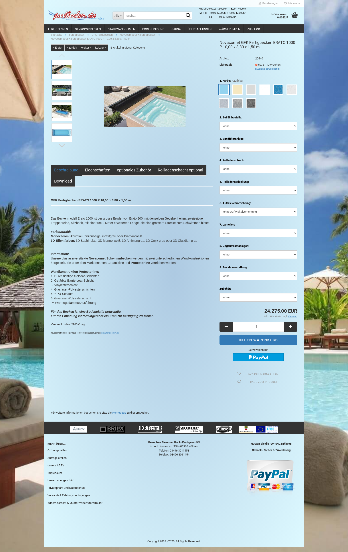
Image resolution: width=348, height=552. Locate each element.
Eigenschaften (97, 175)
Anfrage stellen (57, 462)
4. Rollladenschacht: (232, 165)
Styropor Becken (88, 29)
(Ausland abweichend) (267, 73)
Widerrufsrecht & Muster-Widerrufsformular (74, 507)
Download (63, 186)
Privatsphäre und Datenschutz (66, 492)
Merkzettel (292, 3)
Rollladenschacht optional (180, 175)
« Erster (57, 52)
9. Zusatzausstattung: (233, 272)
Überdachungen (200, 29)
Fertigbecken (58, 29)
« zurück (72, 52)
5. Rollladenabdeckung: (234, 186)
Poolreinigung (153, 29)
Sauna (176, 29)
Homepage (119, 417)
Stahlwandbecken (121, 29)
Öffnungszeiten (57, 455)
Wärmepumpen (229, 29)
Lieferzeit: (226, 69)
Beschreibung (66, 175)
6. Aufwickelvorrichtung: (235, 208)
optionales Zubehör (134, 175)
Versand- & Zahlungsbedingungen (68, 500)
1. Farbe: (231, 86)
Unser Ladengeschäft (61, 485)
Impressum (54, 477)
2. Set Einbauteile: (230, 122)
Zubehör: (225, 293)
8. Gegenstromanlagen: (234, 250)
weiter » (86, 52)
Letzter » (100, 52)
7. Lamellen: (227, 229)
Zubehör (253, 29)
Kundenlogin (268, 3)
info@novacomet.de (110, 338)
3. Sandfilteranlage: (231, 143)
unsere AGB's (55, 470)
